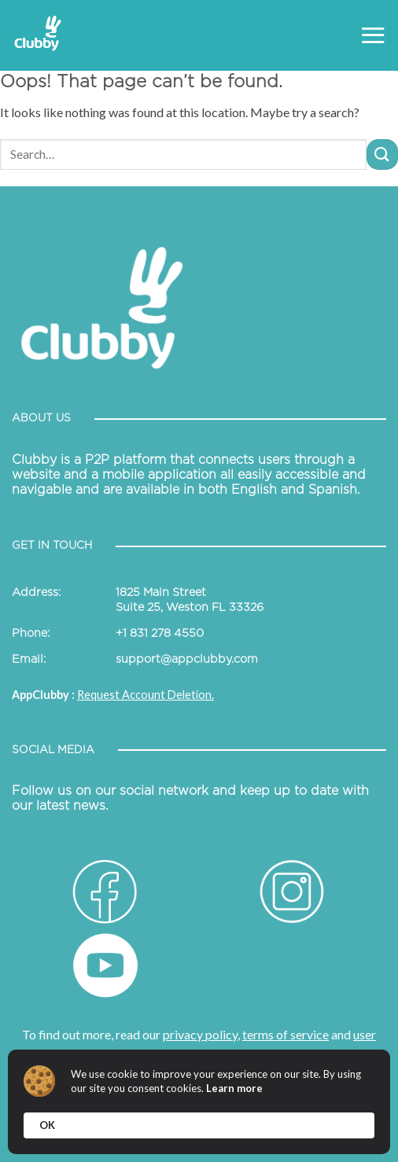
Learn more (234, 1088)
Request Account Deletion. (145, 694)
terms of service (285, 1034)
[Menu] (372, 35)
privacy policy (200, 1034)
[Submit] (382, 154)
